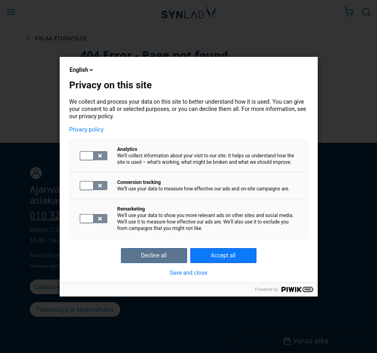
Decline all (154, 255)
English (82, 70)
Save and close (189, 272)
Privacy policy (86, 129)
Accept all (223, 255)
